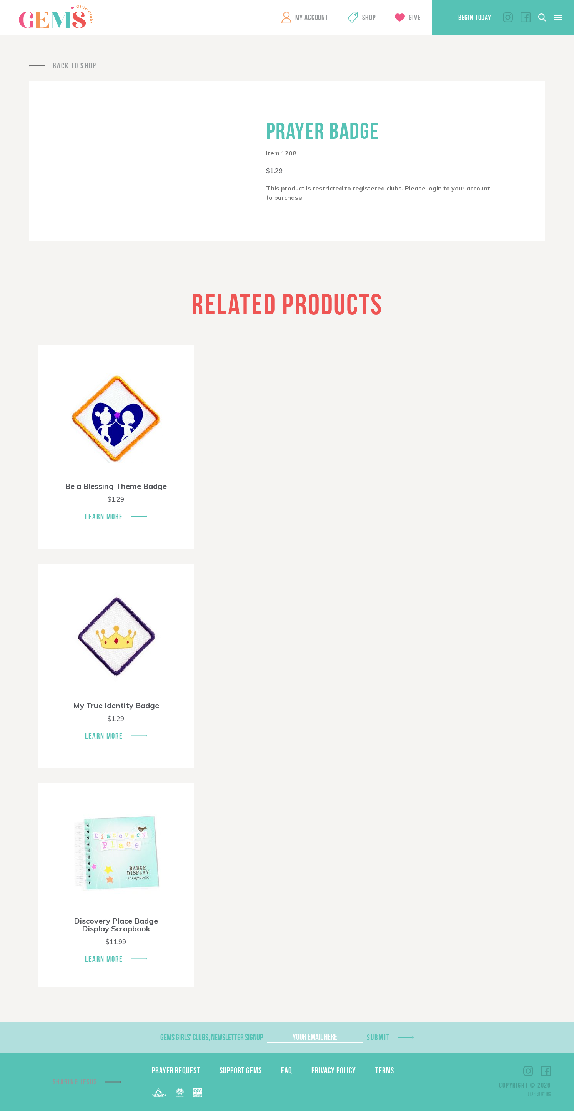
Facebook (526, 17)
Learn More (104, 516)
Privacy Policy (333, 1070)
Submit (378, 1037)
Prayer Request (176, 1070)
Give (414, 17)
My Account (311, 17)
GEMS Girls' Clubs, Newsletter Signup (211, 1037)
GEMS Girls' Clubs (55, 16)
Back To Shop (74, 66)
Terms (384, 1070)
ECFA (180, 1092)
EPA (197, 1092)
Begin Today (474, 17)
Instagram (508, 17)
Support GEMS (241, 1070)
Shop (369, 17)
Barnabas (159, 1092)
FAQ (286, 1070)
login (434, 188)
